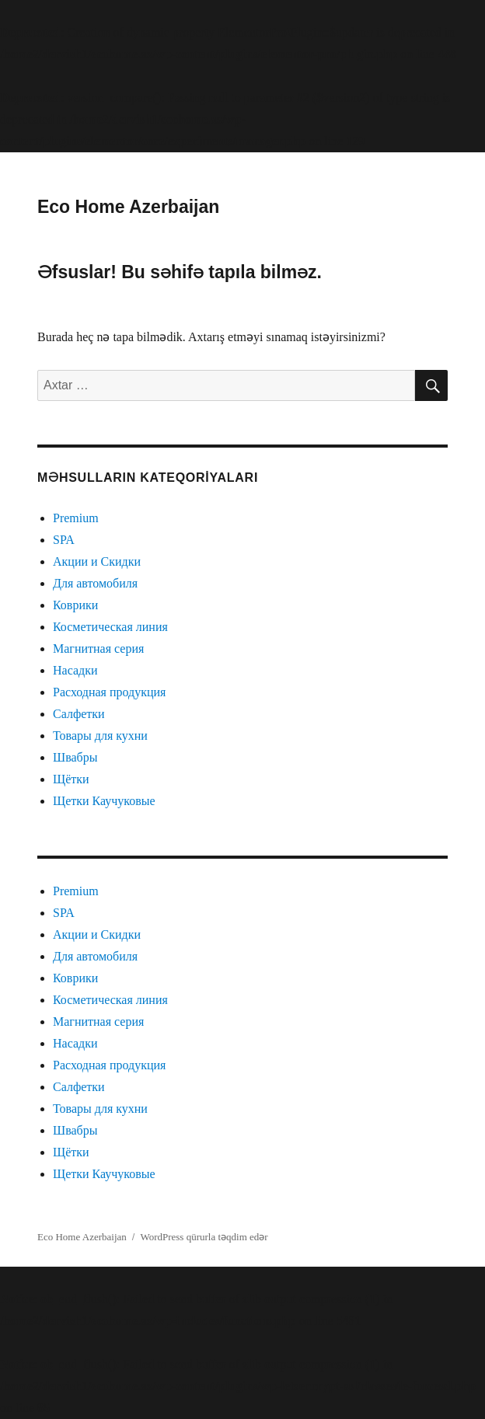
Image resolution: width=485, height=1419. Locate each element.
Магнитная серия (98, 648)
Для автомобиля (95, 583)
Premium (76, 518)
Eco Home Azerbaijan (128, 207)
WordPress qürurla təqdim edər (203, 1237)
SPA (64, 539)
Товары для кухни (100, 735)
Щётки (71, 779)
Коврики (75, 605)
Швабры (75, 757)
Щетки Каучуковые (104, 800)
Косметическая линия (110, 626)
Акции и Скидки (97, 561)
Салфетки (79, 713)
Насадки (75, 670)
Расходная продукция (109, 692)
